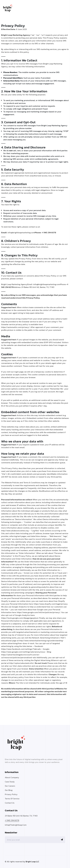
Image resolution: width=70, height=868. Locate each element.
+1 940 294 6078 (49, 232)
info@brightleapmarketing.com (21, 232)
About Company (12, 777)
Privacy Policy (11, 794)
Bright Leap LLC (32, 861)
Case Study (10, 781)
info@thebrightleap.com (15, 824)
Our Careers (10, 785)
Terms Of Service (12, 798)
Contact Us (9, 802)
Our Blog (8, 790)
